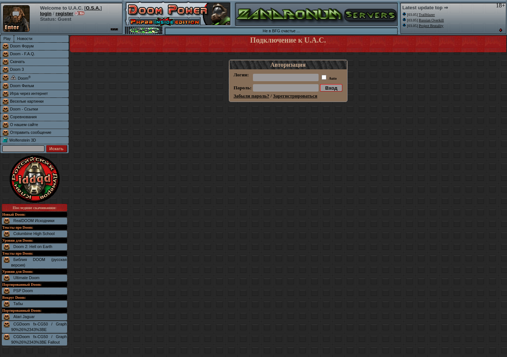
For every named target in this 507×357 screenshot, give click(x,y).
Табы (18, 303)
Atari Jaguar (23, 316)
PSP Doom (23, 290)
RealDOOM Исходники (34, 220)
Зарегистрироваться (295, 96)
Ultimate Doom (26, 277)
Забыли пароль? (251, 96)
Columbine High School (34, 233)
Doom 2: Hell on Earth (32, 246)
